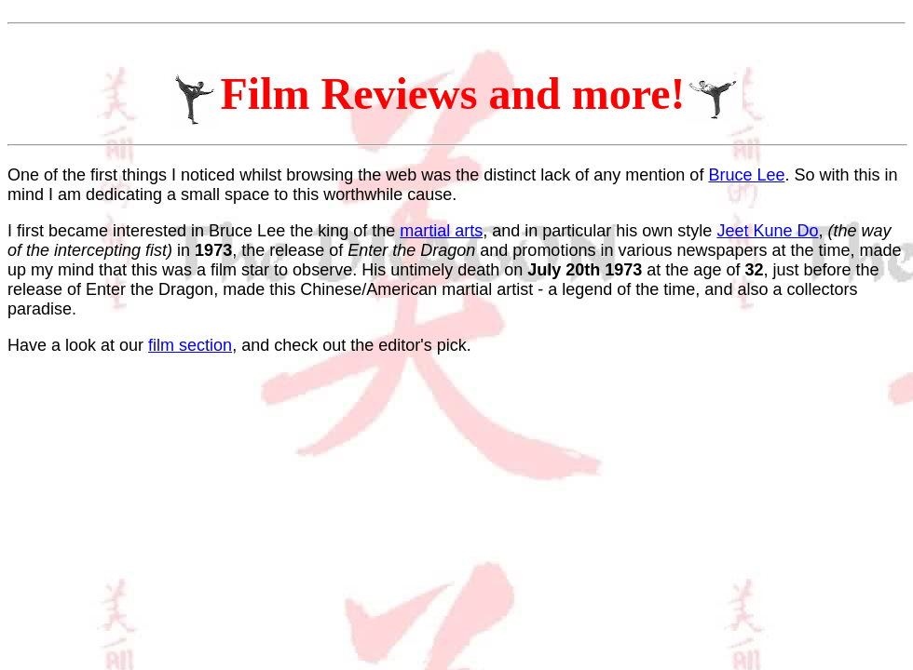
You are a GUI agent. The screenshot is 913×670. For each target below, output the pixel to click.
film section (190, 345)
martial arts (441, 230)
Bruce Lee (746, 175)
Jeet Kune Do (767, 230)
